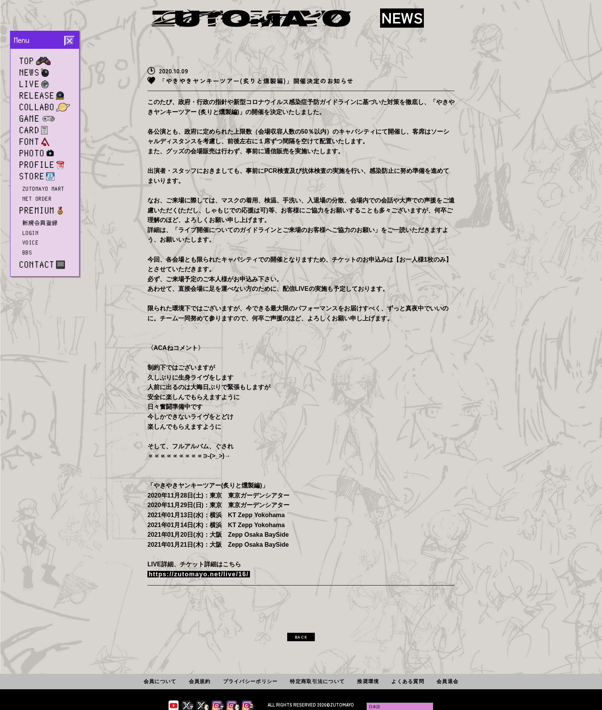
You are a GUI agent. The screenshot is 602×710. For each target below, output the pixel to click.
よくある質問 (407, 681)
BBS (27, 252)
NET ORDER (37, 199)
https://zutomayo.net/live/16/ (199, 574)
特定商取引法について (317, 681)
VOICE (31, 242)
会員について (160, 681)
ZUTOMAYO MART (44, 189)
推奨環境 (368, 681)
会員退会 (447, 681)
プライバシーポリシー (250, 681)
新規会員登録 (40, 223)
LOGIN (31, 233)
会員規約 (200, 681)
